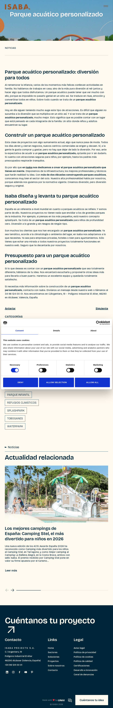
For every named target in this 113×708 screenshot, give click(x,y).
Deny (20, 382)
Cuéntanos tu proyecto (50, 624)
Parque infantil (18, 394)
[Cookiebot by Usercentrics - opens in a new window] (98, 323)
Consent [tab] (19, 330)
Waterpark (15, 426)
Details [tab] (56, 330)
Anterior (10, 308)
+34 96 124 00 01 (13, 665)
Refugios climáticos (21, 402)
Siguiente (102, 308)
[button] (12, 590)
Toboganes (15, 418)
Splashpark (16, 410)
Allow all (92, 382)
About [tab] (93, 330)
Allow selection (56, 382)
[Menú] (106, 7)
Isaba (29, 167)
